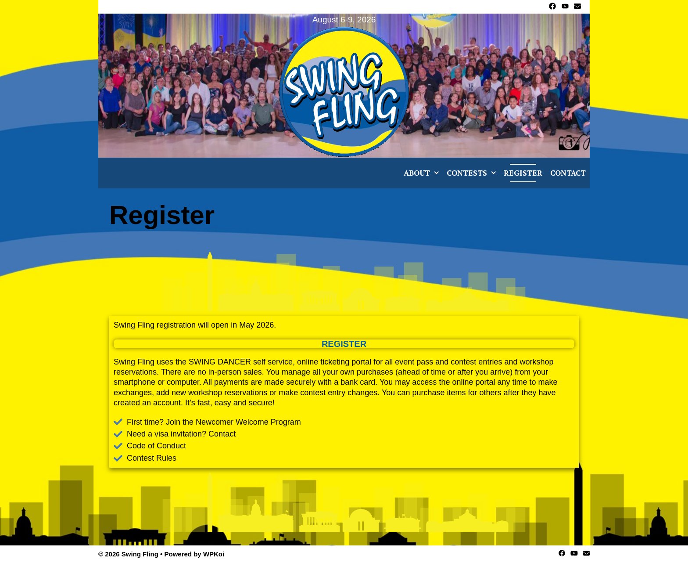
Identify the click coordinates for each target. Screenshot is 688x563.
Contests (473, 173)
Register (523, 173)
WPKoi (213, 554)
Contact (568, 173)
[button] (436, 173)
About (423, 173)
